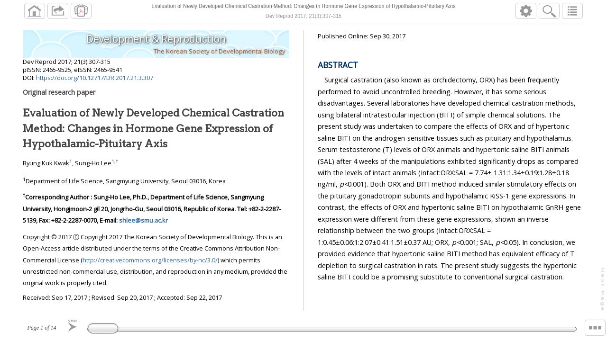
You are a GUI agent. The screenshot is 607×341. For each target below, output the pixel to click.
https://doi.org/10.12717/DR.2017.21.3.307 (94, 77)
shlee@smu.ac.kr (143, 220)
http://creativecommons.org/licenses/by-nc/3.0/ (150, 260)
